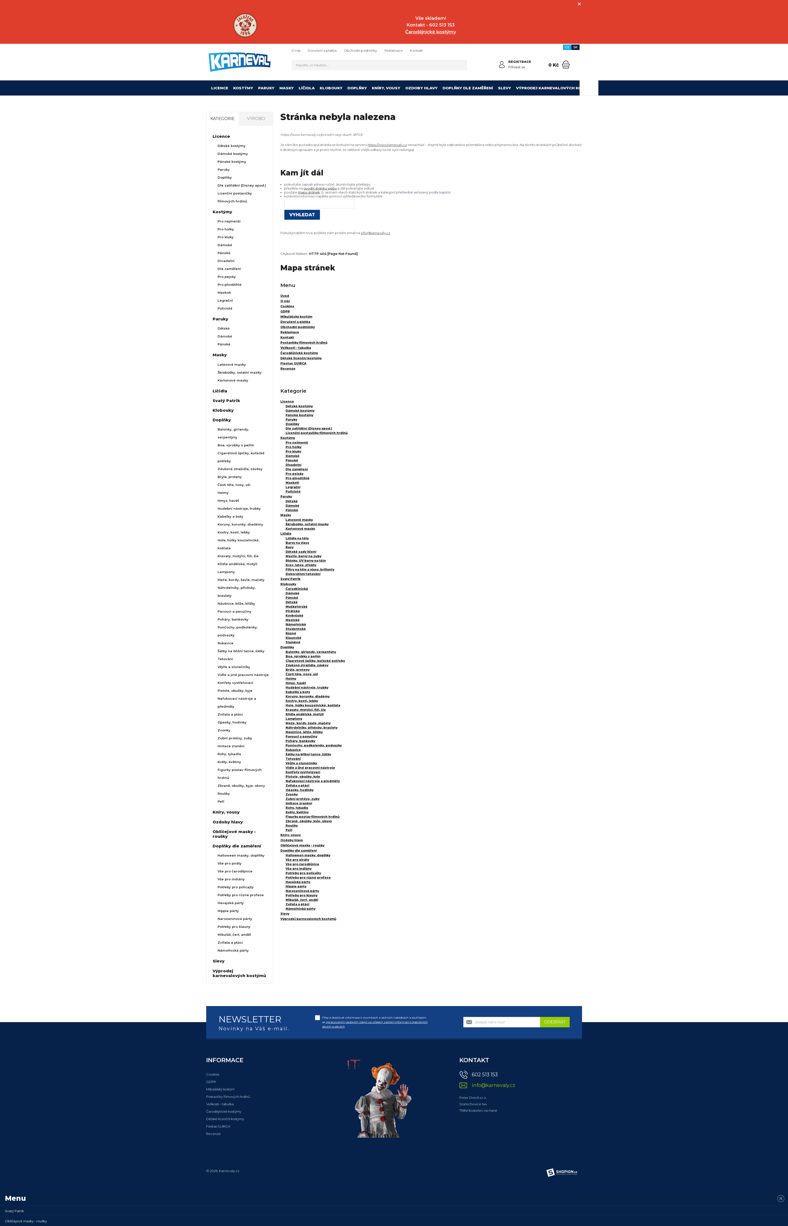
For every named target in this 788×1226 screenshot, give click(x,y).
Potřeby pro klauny (301, 895)
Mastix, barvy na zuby (303, 556)
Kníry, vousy (386, 88)
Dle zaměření (297, 469)
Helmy (291, 678)
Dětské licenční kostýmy (225, 1119)
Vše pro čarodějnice (302, 864)
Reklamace (393, 50)
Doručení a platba (322, 50)
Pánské (292, 460)
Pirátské (293, 611)
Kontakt (416, 50)
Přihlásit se (516, 67)
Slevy (504, 88)
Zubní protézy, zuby (302, 799)
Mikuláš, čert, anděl (302, 900)
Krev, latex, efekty (301, 565)
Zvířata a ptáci (297, 785)
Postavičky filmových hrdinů (228, 1097)
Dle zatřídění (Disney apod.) (309, 428)
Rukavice (293, 750)
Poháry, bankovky (300, 741)
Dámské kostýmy (300, 410)
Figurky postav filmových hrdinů (312, 816)
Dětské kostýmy (299, 406)
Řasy (289, 547)
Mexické (293, 620)
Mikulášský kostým (220, 1089)
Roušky (292, 825)
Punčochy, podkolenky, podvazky (314, 745)
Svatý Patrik (290, 579)
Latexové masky (299, 520)
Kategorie (222, 118)
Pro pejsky (294, 474)
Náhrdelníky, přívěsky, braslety (312, 727)
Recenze (213, 1134)
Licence (219, 88)
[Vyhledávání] (379, 65)
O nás (296, 50)
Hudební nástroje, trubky (307, 687)
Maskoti (292, 482)
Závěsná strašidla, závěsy (307, 665)
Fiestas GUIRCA (218, 1126)
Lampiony (294, 719)
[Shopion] (561, 1172)
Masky (286, 88)
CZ (567, 47)
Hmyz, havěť (296, 683)
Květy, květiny (297, 812)
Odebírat (555, 1022)
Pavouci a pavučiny (301, 736)
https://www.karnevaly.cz (387, 145)
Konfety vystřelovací (303, 772)
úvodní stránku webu (320, 188)
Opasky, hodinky (300, 790)
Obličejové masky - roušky (302, 845)
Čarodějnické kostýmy (223, 1111)
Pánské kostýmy (299, 415)
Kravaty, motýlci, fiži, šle (306, 710)
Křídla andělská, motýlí (305, 714)
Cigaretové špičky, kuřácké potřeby (315, 661)
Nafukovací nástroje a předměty (313, 781)
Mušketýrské (297, 606)
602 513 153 (485, 1075)
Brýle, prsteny (298, 670)
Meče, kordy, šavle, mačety (308, 723)
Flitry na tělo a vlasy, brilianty (310, 569)
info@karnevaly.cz (375, 233)
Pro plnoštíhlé (298, 478)
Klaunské (293, 638)
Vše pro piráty (297, 860)
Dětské (292, 501)
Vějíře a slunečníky (301, 763)
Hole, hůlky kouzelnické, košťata (313, 705)
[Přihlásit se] (502, 64)
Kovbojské (294, 615)
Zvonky (292, 794)
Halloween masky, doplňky (308, 855)
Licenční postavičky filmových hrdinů (317, 433)
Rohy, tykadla (297, 808)
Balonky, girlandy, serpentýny (311, 652)
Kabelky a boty (298, 692)
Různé (291, 633)
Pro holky (293, 447)
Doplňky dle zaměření (468, 88)
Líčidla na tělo (297, 538)
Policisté (293, 491)
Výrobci (256, 118)
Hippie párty (296, 886)
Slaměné (293, 642)
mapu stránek (309, 192)
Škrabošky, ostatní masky (307, 524)
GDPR (211, 1082)
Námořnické (296, 624)
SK (575, 47)
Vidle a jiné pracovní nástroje (310, 767)
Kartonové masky (300, 528)
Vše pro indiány (299, 868)
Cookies (212, 1074)
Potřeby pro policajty (303, 873)
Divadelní (293, 465)
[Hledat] (462, 65)
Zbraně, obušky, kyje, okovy (309, 821)
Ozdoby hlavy (421, 88)
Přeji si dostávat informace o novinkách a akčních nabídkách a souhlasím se (375, 1022)
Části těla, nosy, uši (302, 674)
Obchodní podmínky (360, 50)
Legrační (293, 487)
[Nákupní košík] (566, 65)
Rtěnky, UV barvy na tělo (306, 560)
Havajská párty (298, 882)
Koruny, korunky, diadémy (308, 696)
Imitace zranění (299, 803)
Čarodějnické (297, 589)
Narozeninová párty (302, 891)
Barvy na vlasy (297, 543)
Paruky (266, 88)
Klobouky (331, 88)
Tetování (293, 759)
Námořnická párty (300, 909)
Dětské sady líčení (301, 551)
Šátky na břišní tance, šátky (308, 754)
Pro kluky (293, 451)
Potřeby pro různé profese (308, 877)
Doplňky (357, 88)
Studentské (296, 629)
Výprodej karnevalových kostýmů (556, 88)
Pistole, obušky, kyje (303, 776)
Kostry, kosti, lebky (302, 701)
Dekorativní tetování (303, 574)
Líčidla (307, 88)
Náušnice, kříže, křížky (304, 732)
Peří (289, 830)
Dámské (292, 456)
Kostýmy (243, 88)
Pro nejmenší (297, 442)
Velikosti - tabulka (220, 1104)
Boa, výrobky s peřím (303, 656)
